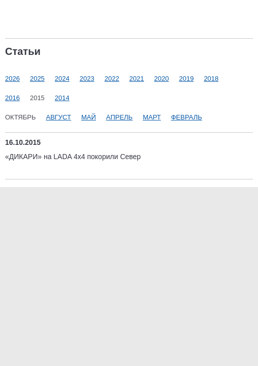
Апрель (119, 117)
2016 (12, 98)
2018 (211, 78)
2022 (112, 78)
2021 (137, 78)
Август (58, 117)
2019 (186, 78)
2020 (161, 78)
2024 (62, 78)
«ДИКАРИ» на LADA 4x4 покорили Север (73, 156)
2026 (12, 78)
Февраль (186, 117)
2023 (87, 78)
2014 (62, 98)
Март (152, 117)
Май (88, 117)
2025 (37, 78)
